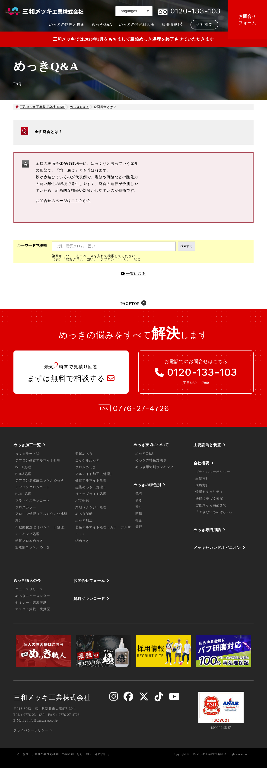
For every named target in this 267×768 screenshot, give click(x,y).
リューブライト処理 (91, 494)
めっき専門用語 (207, 530)
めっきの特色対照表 (151, 460)
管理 (138, 527)
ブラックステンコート (32, 500)
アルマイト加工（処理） (94, 474)
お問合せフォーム (247, 19)
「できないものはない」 (214, 512)
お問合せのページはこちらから (63, 201)
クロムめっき (85, 467)
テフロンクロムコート (32, 487)
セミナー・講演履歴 (31, 602)
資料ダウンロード (89, 599)
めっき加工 (84, 520)
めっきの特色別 (147, 485)
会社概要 (201, 463)
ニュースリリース (29, 589)
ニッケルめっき (87, 460)
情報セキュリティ (209, 492)
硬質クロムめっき (29, 540)
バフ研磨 (82, 500)
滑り (138, 507)
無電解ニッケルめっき (32, 547)
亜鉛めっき (84, 454)
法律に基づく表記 (209, 498)
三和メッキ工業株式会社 (52, 697)
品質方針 (202, 478)
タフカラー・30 (27, 454)
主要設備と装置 (207, 445)
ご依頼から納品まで (211, 505)
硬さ (138, 500)
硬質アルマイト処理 (91, 480)
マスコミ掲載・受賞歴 (32, 609)
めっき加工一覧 (27, 445)
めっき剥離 (84, 514)
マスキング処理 (27, 534)
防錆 (138, 513)
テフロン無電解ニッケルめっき (39, 480)
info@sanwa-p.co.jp (42, 720)
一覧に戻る (136, 274)
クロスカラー (25, 507)
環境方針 (202, 485)
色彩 (138, 493)
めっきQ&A (144, 453)
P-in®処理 (23, 467)
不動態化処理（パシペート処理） (41, 527)
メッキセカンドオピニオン (217, 548)
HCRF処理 (23, 494)
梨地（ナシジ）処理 (91, 507)
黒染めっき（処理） (91, 487)
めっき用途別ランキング (154, 467)
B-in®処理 (23, 474)
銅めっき (82, 540)
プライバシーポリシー (212, 472)
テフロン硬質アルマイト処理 (37, 460)
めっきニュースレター (32, 596)
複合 (138, 520)
